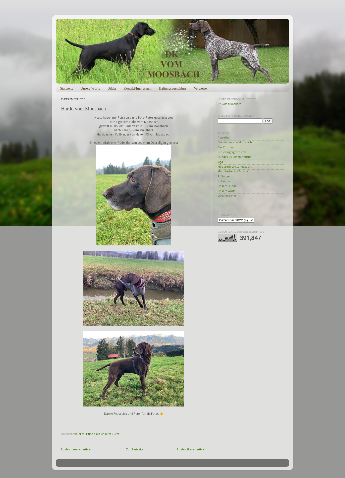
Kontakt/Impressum (137, 88)
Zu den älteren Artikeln (191, 449)
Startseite (66, 88)
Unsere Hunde (227, 186)
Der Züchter (225, 147)
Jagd (220, 162)
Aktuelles (79, 434)
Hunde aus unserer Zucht (102, 434)
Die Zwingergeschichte (232, 152)
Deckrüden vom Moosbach (235, 142)
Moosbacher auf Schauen (234, 171)
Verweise (200, 88)
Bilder (111, 88)
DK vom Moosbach (229, 104)
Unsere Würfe (90, 88)
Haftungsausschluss (172, 88)
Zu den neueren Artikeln (76, 449)
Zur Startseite (134, 449)
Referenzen (225, 181)
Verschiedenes (227, 195)
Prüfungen (224, 176)
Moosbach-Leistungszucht (235, 166)
